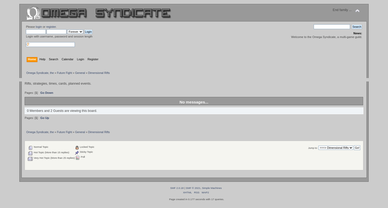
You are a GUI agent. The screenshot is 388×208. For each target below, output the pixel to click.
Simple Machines (212, 188)
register (51, 26)
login (39, 26)
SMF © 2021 (193, 188)
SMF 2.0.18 (177, 188)
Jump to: (313, 147)
